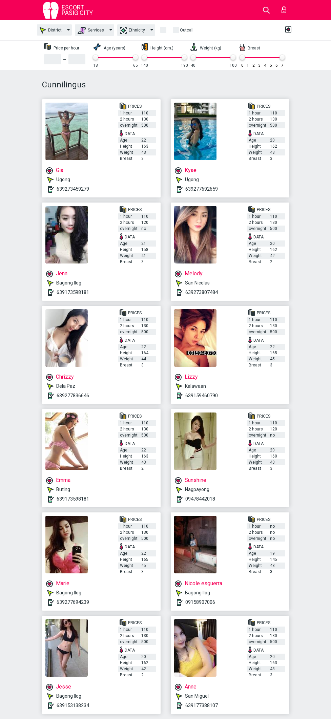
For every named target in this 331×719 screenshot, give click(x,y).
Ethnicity (132, 30)
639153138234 (73, 705)
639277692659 (201, 189)
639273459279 (73, 189)
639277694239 (73, 602)
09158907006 (200, 602)
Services (91, 30)
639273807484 (201, 292)
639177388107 (201, 705)
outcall (186, 30)
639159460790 (201, 396)
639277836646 (73, 396)
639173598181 (73, 292)
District (51, 30)
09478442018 (200, 499)
